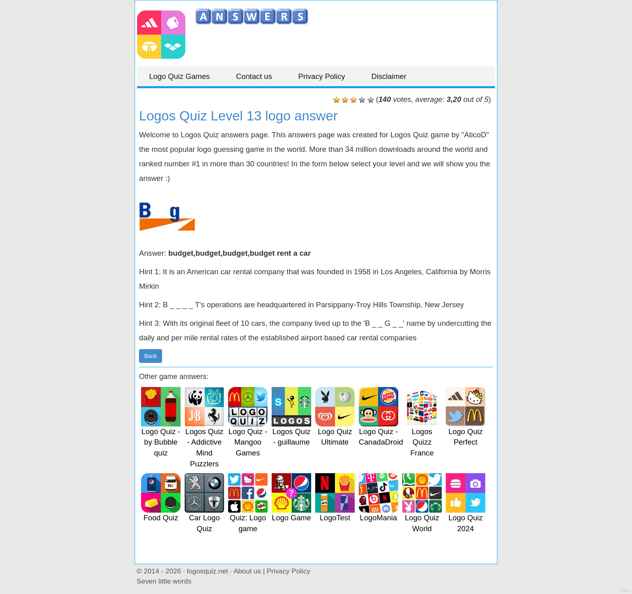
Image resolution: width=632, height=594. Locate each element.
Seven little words (164, 581)
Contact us (254, 76)
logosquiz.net (207, 571)
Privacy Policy (321, 76)
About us (247, 571)
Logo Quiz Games (179, 76)
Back (150, 356)
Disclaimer (388, 76)
